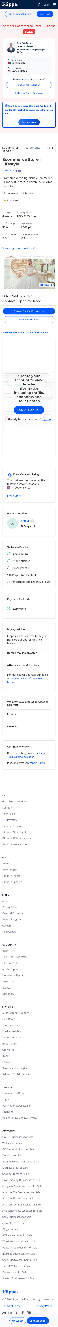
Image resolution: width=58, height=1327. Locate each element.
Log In (47, 4)
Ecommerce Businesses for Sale (20, 1161)
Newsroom (8, 981)
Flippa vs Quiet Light (14, 832)
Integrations (9, 1043)
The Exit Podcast (11, 963)
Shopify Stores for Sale (15, 1174)
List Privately (9, 820)
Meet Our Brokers (29, 319)
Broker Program (11, 919)
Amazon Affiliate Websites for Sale (22, 1210)
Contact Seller (38, 1320)
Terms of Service (12, 1306)
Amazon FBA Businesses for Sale (21, 1192)
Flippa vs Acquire (12, 826)
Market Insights (11, 1031)
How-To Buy (9, 869)
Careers (6, 925)
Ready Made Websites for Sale (19, 1247)
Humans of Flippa (12, 975)
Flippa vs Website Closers (17, 844)
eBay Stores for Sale (14, 1223)
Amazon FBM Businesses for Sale (21, 1198)
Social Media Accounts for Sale (19, 1260)
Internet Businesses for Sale (18, 1253)
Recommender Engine (15, 1068)
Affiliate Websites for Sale (17, 1235)
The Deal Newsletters (15, 957)
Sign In (46, 419)
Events (6, 987)
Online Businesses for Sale (17, 1137)
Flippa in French (11, 875)
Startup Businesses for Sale (18, 1278)
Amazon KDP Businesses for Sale (21, 1204)
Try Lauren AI (29, 122)
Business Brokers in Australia (19, 1118)
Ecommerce (11, 193)
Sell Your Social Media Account (19, 1074)
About (5, 901)
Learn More (14, 496)
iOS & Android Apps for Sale (18, 1149)
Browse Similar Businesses (29, 311)
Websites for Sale (12, 1143)
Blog (5, 950)
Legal (5, 1099)
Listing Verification (13, 1037)
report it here (37, 763)
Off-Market (8, 1049)
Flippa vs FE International (17, 838)
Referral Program (12, 913)
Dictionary (8, 993)
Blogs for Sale (10, 1229)
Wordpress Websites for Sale (19, 1241)
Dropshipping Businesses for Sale (22, 1180)
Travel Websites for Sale (16, 1266)
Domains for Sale (12, 1155)
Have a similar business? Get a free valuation (25, 332)
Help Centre (9, 931)
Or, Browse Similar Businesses (29, 93)
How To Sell (9, 813)
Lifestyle (28, 193)
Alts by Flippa (10, 969)
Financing (7, 1111)
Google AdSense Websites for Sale (22, 1186)
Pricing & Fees (10, 907)
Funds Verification (12, 1025)
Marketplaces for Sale (15, 1167)
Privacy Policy (44, 1306)
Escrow (6, 1062)
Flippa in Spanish (12, 882)
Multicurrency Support (15, 1013)
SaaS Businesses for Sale (16, 1217)
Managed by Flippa (13, 1093)
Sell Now (45, 14)
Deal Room (8, 1019)
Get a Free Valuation (19, 14)
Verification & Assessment (17, 1105)
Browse (6, 863)
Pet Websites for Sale (14, 1272)
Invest (5, 1056)
